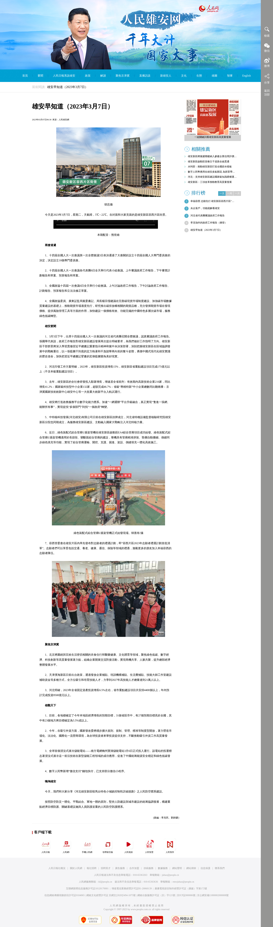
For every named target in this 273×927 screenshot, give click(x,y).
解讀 (103, 75)
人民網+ (66, 845)
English (246, 75)
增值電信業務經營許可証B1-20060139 (132, 888)
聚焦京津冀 (123, 75)
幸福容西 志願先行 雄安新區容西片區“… (212, 201)
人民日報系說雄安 (64, 75)
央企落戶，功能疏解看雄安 (205, 208)
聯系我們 (220, 868)
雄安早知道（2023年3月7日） (206, 230)
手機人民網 (87, 845)
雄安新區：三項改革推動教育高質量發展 (210, 182)
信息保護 (205, 868)
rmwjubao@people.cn (183, 881)
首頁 (25, 75)
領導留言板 (108, 845)
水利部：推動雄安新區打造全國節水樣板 (210, 166)
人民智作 (170, 845)
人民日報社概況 (56, 868)
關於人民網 (76, 868)
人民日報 (46, 845)
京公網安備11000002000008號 (213, 895)
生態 (199, 75)
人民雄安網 (64, 119)
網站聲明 (177, 868)
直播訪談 (144, 75)
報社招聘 (91, 868)
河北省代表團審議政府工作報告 (207, 215)
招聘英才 (106, 868)
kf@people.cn (105, 881)
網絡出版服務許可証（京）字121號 (156, 895)
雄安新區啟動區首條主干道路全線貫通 (208, 161)
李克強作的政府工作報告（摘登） (208, 222)
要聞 (40, 75)
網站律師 (191, 868)
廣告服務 (120, 868)
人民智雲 (149, 845)
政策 (88, 75)
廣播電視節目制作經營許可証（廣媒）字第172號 (181, 888)
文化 (184, 75)
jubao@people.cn (170, 875)
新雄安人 (165, 75)
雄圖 (214, 75)
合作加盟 (134, 868)
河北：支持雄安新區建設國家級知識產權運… (212, 177)
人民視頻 (128, 845)
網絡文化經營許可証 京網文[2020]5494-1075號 (111, 895)
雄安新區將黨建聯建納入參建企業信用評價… (212, 156)
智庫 (230, 75)
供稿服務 (148, 868)
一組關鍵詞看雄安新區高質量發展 (212, 137)
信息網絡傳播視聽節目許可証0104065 (64, 895)
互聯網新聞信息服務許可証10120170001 (87, 888)
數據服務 (163, 868)
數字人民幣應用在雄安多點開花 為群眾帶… (211, 172)
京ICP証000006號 (186, 895)
